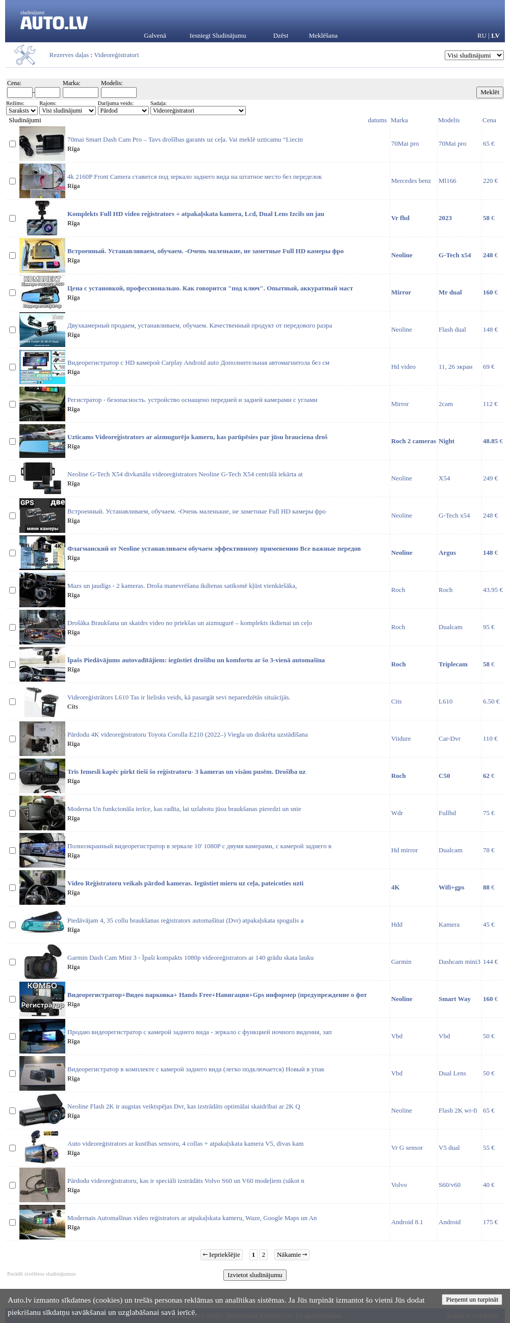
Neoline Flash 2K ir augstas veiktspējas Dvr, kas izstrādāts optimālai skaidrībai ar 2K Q (183, 1106)
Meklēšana (323, 35)
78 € (489, 850)
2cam (446, 404)
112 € (490, 404)
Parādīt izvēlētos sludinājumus (41, 1274)
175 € (490, 1222)
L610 (445, 701)
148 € (490, 329)
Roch (398, 589)
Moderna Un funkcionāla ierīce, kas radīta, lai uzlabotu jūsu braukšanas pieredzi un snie (184, 809)
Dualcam (451, 627)
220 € (490, 180)
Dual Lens (452, 1073)
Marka (399, 120)
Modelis (449, 120)
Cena (489, 120)
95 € (489, 627)
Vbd (396, 1036)
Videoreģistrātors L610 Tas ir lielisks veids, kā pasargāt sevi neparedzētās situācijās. (179, 697)
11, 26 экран (455, 366)
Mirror (400, 404)
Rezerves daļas (69, 55)
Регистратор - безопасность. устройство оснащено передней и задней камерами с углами (192, 399)
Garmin (401, 961)
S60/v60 (450, 1185)
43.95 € (493, 589)
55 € (489, 1147)
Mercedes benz (411, 180)
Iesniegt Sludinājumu (218, 35)
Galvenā (155, 35)
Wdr (397, 813)
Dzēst (281, 35)
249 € (490, 478)
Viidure (401, 738)
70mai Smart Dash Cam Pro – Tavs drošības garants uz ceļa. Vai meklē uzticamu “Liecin (185, 139)
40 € (489, 1185)
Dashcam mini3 (459, 961)
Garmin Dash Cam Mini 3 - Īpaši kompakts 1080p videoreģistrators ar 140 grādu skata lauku (190, 957)
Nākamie (292, 1254)
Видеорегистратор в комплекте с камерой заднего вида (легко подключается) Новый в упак (195, 1069)
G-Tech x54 (454, 515)
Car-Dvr (450, 738)
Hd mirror (404, 850)
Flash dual (452, 329)
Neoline (401, 329)
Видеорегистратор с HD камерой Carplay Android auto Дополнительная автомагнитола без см (198, 362)
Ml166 (447, 180)
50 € (489, 1036)
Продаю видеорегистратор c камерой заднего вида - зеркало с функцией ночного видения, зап (199, 1032)
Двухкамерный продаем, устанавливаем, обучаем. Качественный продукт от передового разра (199, 325)
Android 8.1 (407, 1222)
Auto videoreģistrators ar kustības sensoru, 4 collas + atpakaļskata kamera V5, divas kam (185, 1143)
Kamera (449, 924)
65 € (489, 143)
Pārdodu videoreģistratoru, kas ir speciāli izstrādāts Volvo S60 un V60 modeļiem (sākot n (185, 1180)
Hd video (403, 366)
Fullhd (447, 813)
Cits (396, 701)
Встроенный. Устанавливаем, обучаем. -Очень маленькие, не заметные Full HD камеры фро (196, 511)
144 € (490, 961)
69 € (489, 366)
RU (482, 35)
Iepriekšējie (221, 1254)
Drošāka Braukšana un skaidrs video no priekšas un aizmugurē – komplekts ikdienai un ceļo (189, 623)
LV (495, 35)
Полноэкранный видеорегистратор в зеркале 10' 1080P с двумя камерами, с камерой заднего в (199, 846)
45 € (489, 924)
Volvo (399, 1185)
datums (377, 120)
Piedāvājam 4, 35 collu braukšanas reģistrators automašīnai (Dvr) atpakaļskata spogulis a (185, 920)
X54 (444, 478)
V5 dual (449, 1147)
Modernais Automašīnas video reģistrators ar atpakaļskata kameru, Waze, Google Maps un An (192, 1218)
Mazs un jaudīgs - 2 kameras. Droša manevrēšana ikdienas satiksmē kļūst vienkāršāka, (182, 585)
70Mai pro (405, 143)
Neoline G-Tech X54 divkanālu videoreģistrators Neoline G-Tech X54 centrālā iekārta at (185, 474)
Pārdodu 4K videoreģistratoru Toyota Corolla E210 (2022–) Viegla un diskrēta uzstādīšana (187, 734)
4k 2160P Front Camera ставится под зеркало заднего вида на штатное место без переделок (194, 176)
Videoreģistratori (116, 55)
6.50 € (491, 701)
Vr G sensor (407, 1147)
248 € (490, 515)
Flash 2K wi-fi (458, 1110)
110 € (490, 738)
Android (450, 1222)
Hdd (396, 924)
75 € (489, 813)
